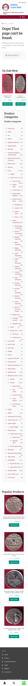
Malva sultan (12, 369)
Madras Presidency (13, 365)
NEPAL (10, 413)
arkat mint (11, 128)
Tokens (12, 382)
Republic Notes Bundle (15, 453)
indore (12, 327)
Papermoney (12, 430)
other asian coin (13, 420)
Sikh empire (11, 457)
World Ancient (16, 337)
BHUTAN (10, 149)
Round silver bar (15, 463)
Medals (12, 379)
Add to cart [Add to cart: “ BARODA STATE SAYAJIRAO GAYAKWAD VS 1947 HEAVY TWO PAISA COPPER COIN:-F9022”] (7, 104)
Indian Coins (14, 178)
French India (16, 190)
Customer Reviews (10, 661)
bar (9, 135)
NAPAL (10, 409)
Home (5, 23)
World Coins (13, 330)
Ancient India (16, 181)
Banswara (18, 204)
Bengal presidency (13, 142)
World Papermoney (16, 446)
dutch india (11, 344)
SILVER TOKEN (12, 470)
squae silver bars (15, 467)
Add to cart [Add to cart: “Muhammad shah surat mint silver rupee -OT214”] (14, 562)
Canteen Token (17, 395)
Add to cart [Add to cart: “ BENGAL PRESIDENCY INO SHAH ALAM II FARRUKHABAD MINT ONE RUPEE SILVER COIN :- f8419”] (20, 104)
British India (11, 164)
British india (16, 437)
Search (14, 683)
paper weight (12, 423)
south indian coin (13, 474)
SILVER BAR (11, 460)
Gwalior (17, 208)
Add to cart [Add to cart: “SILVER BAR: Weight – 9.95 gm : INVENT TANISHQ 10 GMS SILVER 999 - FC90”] (14, 599)
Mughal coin (16, 314)
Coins (9, 171)
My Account (4, 683)
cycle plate (11, 341)
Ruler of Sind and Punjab (17, 309)
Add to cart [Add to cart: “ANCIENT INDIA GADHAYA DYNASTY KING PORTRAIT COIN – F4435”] (14, 636)
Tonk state (11, 477)
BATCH (10, 139)
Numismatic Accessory (14, 416)
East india (11, 348)
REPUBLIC (11, 450)
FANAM (12, 174)
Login (20, 2)
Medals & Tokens (13, 375)
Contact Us (7, 672)
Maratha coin (12, 372)
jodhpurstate (12, 362)
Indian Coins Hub (15, 6)
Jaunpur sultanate (13, 358)
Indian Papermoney (16, 434)
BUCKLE (10, 167)
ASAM (9, 132)
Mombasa (15, 334)
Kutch (16, 217)
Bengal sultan (12, 146)
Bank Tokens (16, 386)
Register (24, 2)
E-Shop (6, 658)
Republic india (16, 323)
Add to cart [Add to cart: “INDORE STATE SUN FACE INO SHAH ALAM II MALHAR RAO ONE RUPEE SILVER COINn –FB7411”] (14, 525)
